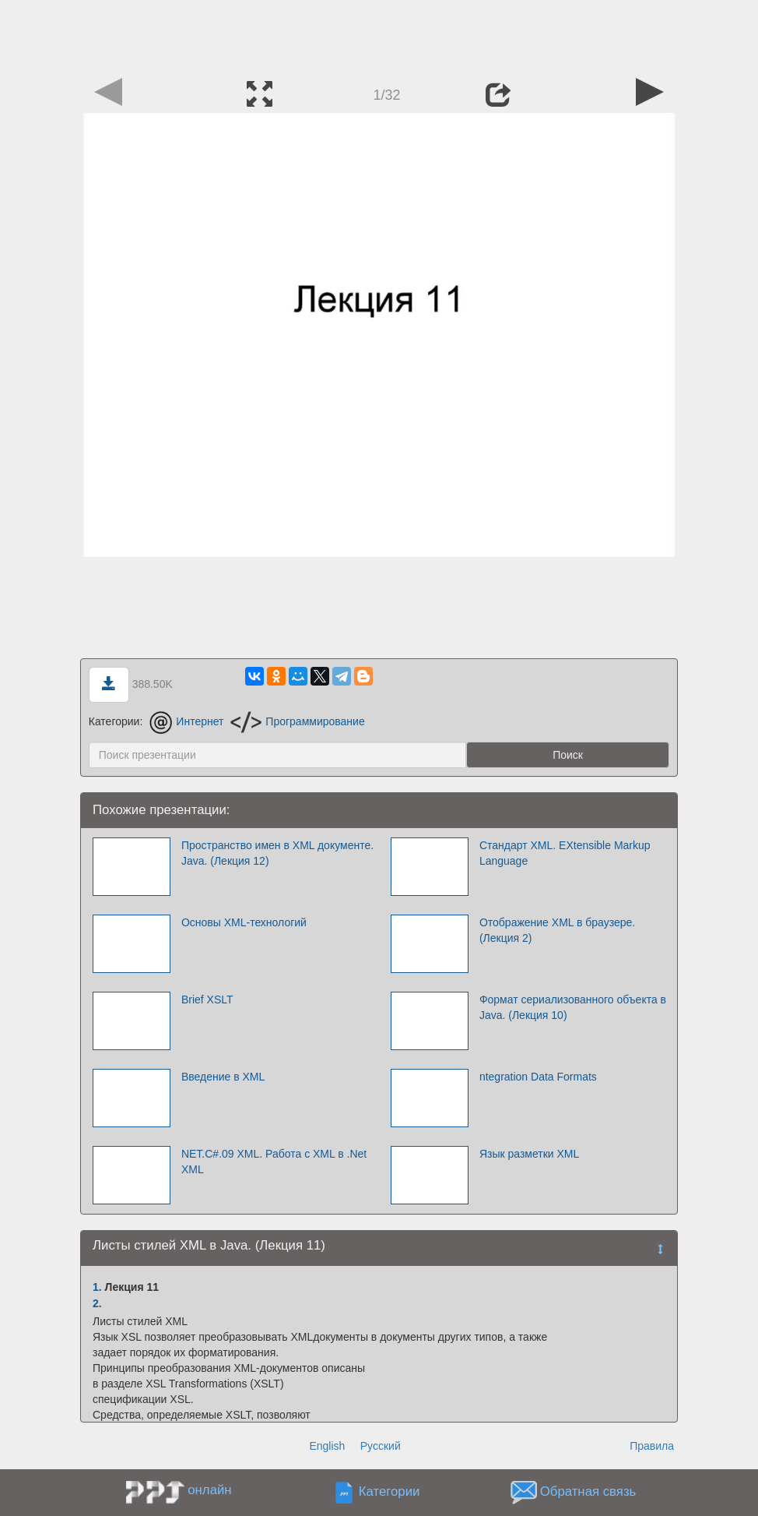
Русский (380, 1446)
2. (97, 1303)
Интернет (186, 721)
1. (97, 1287)
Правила (652, 1446)
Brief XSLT (207, 999)
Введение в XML (223, 1076)
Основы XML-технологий (244, 922)
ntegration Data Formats (538, 1076)
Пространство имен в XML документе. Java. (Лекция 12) (277, 853)
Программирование (297, 721)
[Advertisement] (379, 35)
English (327, 1446)
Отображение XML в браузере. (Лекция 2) (557, 930)
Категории (389, 1492)
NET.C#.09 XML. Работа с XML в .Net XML (274, 1162)
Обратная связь (588, 1492)
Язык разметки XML (529, 1154)
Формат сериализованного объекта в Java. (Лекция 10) (572, 1007)
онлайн (209, 1490)
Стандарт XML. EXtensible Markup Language (565, 853)
